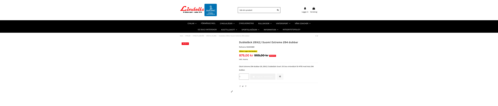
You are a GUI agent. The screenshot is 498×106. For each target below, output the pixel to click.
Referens (242, 47)
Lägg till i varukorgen (263, 77)
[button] (303, 23)
